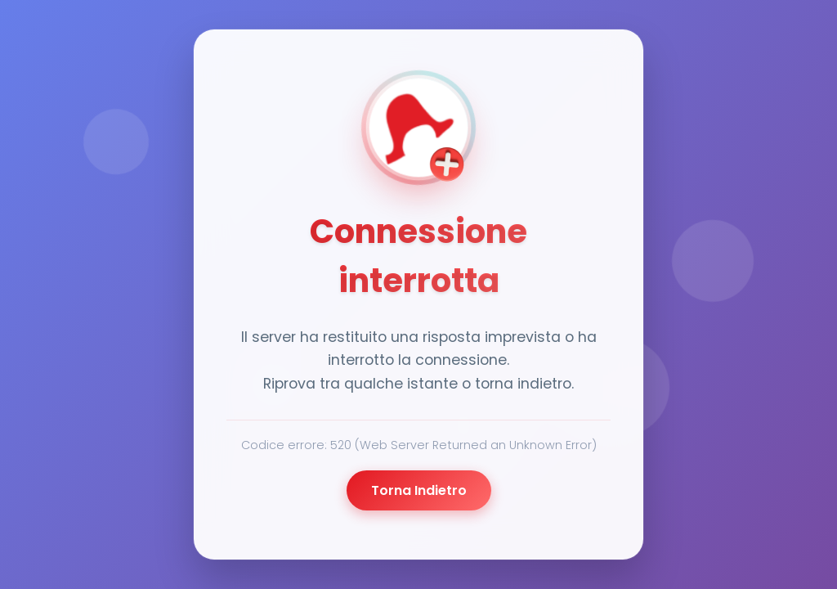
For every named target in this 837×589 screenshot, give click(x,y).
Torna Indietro (419, 490)
